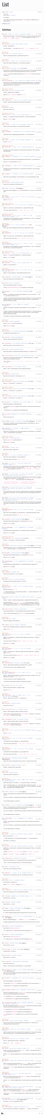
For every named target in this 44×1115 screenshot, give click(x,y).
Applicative (5, 759)
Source (39, 12)
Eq (24, 68)
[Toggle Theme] (40, 1113)
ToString (31, 421)
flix (2, 1113)
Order (29, 277)
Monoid (20, 188)
